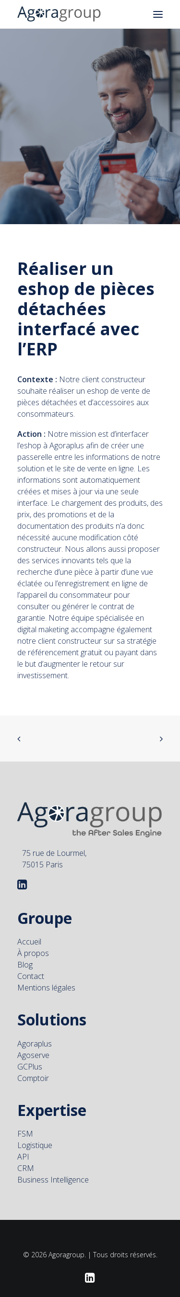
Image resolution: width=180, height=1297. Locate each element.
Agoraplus (34, 1026)
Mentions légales (46, 971)
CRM (25, 1151)
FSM (25, 1117)
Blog (25, 948)
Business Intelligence (53, 1163)
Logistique (34, 1128)
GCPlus (29, 1049)
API (23, 1140)
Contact (30, 959)
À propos (33, 936)
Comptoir (33, 1061)
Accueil (29, 925)
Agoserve (33, 1038)
